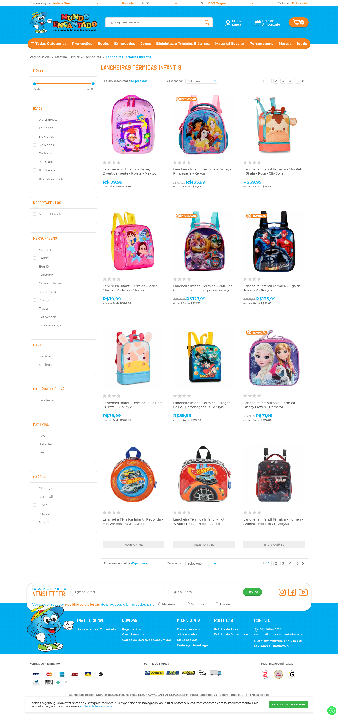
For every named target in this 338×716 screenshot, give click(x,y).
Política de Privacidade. (96, 706)
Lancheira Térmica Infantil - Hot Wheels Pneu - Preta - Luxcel (199, 522)
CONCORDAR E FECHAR (288, 704)
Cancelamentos (133, 634)
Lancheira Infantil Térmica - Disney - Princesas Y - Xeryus (202, 171)
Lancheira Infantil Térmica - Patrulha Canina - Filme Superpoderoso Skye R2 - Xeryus (203, 290)
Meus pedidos (187, 639)
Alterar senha (187, 634)
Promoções (82, 44)
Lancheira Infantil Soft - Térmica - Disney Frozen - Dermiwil (270, 405)
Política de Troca (226, 629)
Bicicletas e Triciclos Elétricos (183, 44)
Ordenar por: (175, 81)
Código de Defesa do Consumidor (146, 639)
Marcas (285, 44)
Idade (302, 44)
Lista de (271, 23)
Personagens (261, 44)
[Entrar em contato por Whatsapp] (331, 711)
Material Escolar (229, 44)
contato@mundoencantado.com (278, 634)
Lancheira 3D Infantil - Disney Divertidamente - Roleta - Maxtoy (130, 171)
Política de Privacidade (231, 634)
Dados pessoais (188, 629)
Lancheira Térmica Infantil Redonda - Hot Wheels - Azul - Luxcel (133, 522)
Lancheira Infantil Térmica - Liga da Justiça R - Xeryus (272, 288)
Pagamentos (131, 629)
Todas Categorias (51, 44)
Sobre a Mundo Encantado (96, 629)
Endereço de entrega (192, 645)
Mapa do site (260, 694)
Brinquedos (124, 44)
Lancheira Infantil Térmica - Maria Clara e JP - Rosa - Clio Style (130, 288)
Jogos (146, 44)
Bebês (103, 44)
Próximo (303, 80)
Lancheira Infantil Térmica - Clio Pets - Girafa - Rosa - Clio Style (273, 171)
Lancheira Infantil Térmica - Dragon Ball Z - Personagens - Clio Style (202, 405)
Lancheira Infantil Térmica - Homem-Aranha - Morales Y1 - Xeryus (273, 522)
